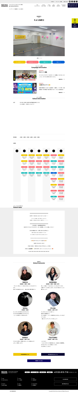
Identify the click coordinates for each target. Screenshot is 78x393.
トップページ (11, 9)
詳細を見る (62, 79)
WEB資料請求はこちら (25, 355)
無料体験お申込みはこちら (53, 355)
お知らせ (52, 1)
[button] (36, 58)
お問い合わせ (66, 1)
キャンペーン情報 (59, 1)
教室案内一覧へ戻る (39, 361)
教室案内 (16, 9)
